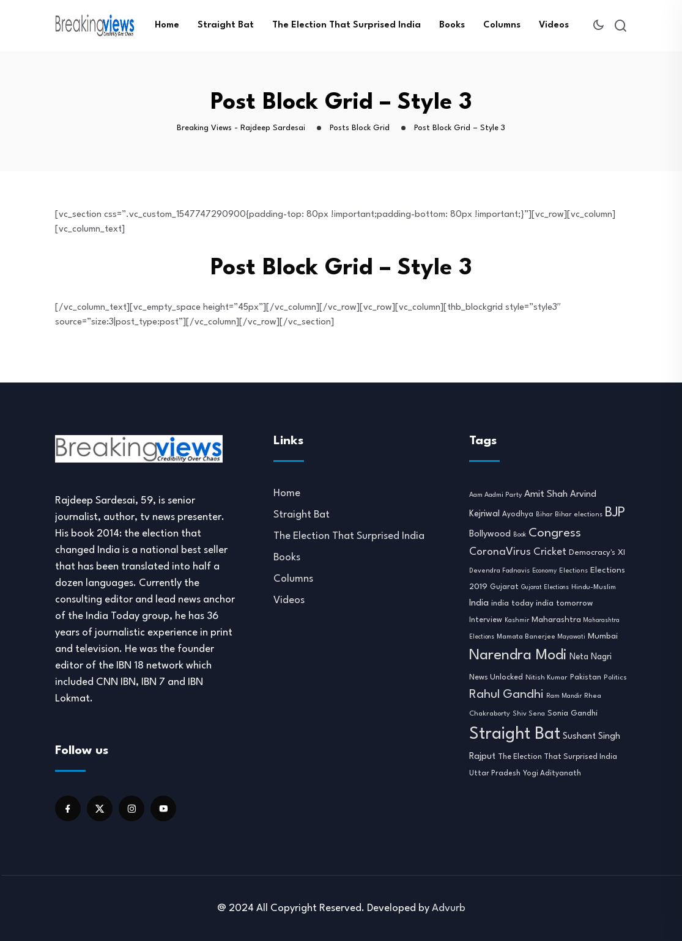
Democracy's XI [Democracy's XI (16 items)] (597, 553)
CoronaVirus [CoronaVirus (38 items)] (500, 552)
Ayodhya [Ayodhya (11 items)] (517, 514)
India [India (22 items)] (479, 603)
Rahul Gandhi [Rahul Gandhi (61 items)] (506, 695)
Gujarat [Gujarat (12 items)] (504, 587)
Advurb (448, 908)
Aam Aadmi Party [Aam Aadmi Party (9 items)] (495, 495)
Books (452, 25)
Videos (554, 25)
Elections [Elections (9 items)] (573, 571)
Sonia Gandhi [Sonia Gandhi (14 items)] (572, 713)
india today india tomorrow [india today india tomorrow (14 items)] (542, 603)
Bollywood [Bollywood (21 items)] (490, 534)
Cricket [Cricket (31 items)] (549, 552)
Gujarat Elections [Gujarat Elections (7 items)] (545, 587)
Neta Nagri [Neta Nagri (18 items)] (590, 657)
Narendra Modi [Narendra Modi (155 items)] (518, 655)
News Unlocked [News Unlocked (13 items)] (496, 677)
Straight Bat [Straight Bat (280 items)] (514, 734)
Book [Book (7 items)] (519, 535)
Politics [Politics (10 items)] (615, 677)
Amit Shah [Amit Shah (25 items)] (546, 494)
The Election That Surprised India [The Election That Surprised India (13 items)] (557, 757)
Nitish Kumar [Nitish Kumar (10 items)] (546, 677)
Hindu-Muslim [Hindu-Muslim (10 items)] (593, 587)
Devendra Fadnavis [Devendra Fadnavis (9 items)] (499, 571)
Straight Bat (226, 25)
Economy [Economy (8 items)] (544, 571)
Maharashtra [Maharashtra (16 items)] (556, 620)
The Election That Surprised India (346, 25)
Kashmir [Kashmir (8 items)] (517, 620)
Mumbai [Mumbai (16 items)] (603, 636)
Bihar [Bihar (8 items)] (544, 514)
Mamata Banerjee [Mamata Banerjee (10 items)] (526, 636)
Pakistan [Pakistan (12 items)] (585, 677)
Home (167, 25)
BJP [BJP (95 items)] (615, 512)
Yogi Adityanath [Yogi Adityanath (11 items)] (552, 773)
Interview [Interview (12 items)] (485, 620)
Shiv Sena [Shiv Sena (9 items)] (529, 714)
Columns (502, 25)
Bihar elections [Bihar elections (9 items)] (578, 514)
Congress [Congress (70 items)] (554, 533)
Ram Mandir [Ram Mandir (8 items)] (564, 696)
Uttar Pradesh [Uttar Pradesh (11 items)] (495, 773)
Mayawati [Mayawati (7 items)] (571, 637)
